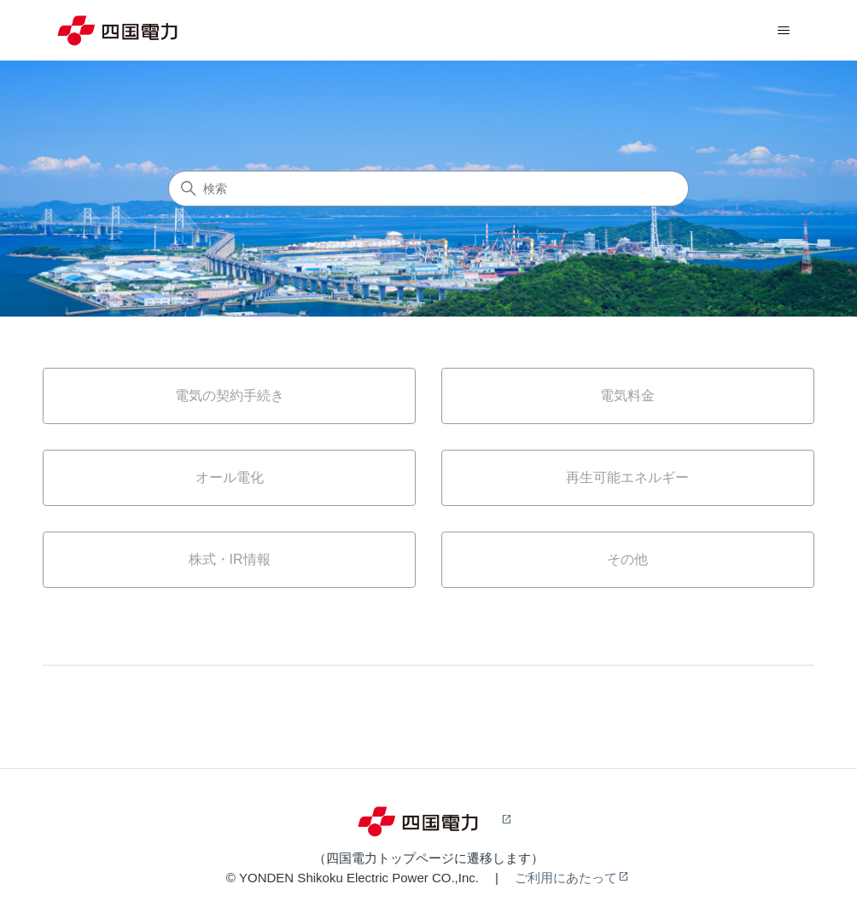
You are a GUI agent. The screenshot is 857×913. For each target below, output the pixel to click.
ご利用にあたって (566, 877)
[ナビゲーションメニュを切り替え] (784, 30)
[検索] (428, 189)
